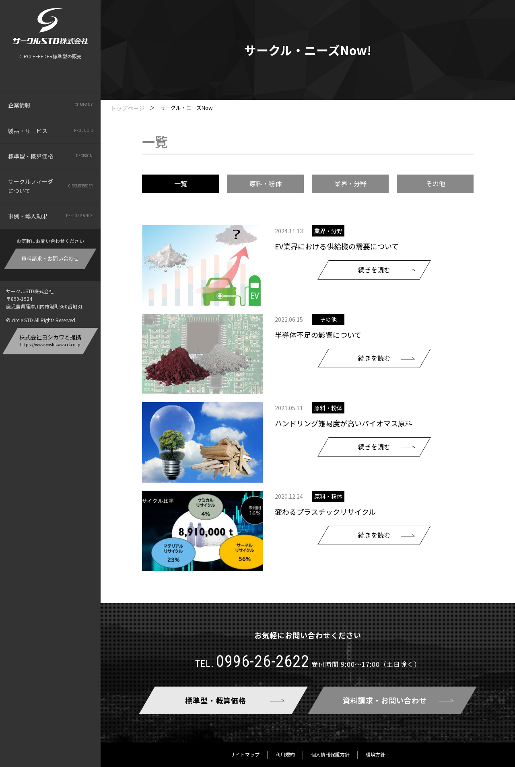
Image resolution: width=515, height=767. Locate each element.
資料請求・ (385, 700)
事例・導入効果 (50, 216)
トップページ (127, 108)
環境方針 (375, 754)
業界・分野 (350, 183)
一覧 (180, 183)
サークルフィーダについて (50, 185)
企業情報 (50, 105)
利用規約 (285, 754)
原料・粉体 (265, 183)
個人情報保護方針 (330, 754)
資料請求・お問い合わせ (50, 258)
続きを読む (374, 269)
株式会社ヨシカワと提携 (50, 340)
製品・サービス (50, 131)
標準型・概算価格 (50, 156)
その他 (435, 183)
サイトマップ (245, 754)
